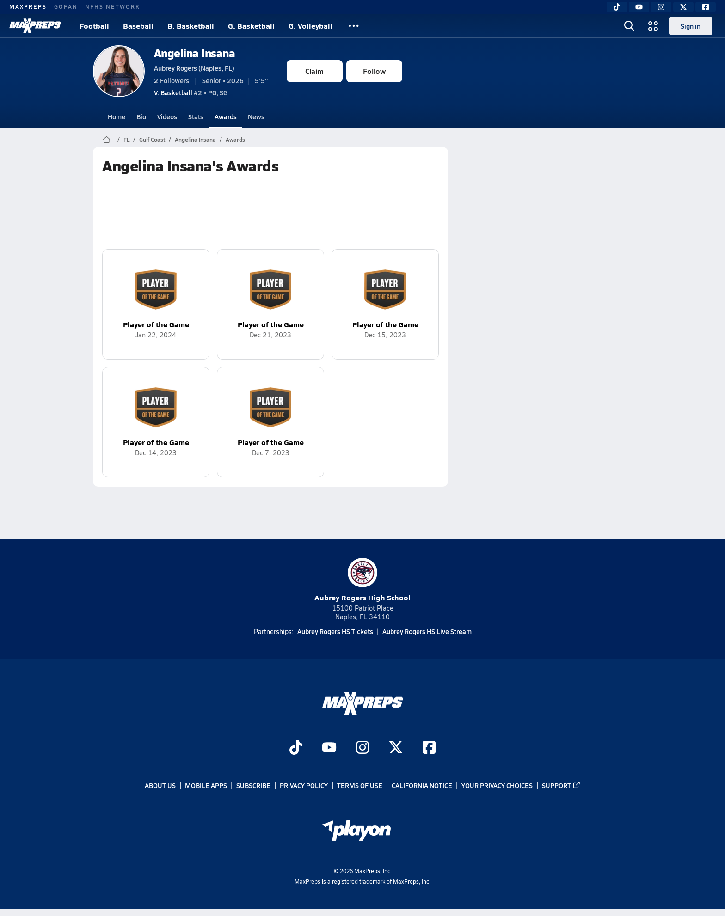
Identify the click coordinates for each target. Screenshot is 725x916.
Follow (374, 71)
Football (94, 25)
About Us (160, 785)
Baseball (138, 25)
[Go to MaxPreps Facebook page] (429, 748)
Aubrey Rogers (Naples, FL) (194, 68)
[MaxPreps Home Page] (106, 139)
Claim (314, 71)
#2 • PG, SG (190, 92)
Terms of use (359, 785)
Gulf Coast (152, 139)
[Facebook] (705, 7)
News (256, 116)
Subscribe (253, 785)
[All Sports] (354, 26)
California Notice (422, 785)
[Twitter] (683, 7)
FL (126, 139)
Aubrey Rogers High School (362, 580)
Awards (226, 116)
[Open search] (629, 26)
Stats (195, 116)
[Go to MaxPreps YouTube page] (329, 748)
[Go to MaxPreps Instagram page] (362, 748)
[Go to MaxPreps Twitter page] (395, 748)
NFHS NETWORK (112, 6)
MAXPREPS (28, 6)
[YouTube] (639, 7)
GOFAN (66, 6)
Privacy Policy (304, 785)
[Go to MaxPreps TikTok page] (296, 748)
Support (561, 785)
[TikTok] (617, 7)
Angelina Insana (194, 53)
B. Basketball (190, 25)
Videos (167, 116)
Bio (141, 116)
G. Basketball (251, 25)
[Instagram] (661, 7)
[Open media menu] (653, 26)
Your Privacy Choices (497, 786)
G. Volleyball (310, 25)
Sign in (690, 26)
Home (116, 116)
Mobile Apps (206, 785)
